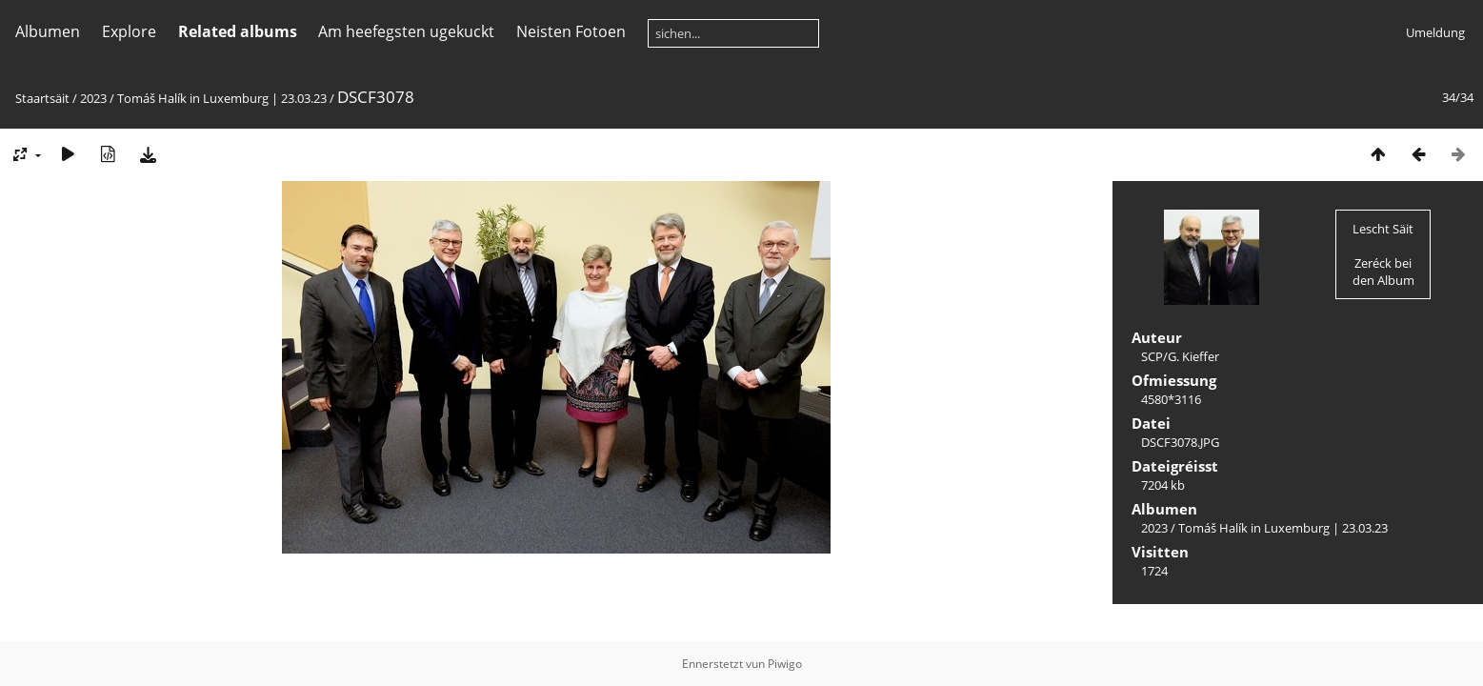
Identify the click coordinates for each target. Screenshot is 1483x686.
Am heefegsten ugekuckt (406, 31)
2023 (93, 98)
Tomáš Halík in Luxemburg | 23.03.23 (222, 98)
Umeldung (1435, 32)
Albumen (47, 31)
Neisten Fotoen (571, 31)
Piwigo (785, 664)
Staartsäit (42, 98)
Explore (129, 31)
